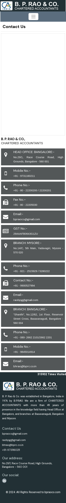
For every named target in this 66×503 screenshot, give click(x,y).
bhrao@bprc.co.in (24, 366)
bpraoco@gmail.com (26, 219)
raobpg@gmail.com (25, 300)
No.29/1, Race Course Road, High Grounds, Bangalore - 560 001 (27, 465)
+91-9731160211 (11, 450)
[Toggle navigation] (33, 16)
